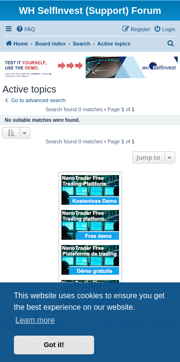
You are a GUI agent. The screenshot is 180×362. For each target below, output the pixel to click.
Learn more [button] (35, 320)
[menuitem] (25, 29)
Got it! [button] (54, 345)
